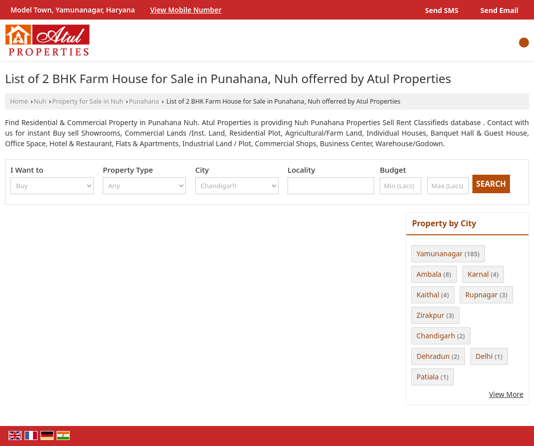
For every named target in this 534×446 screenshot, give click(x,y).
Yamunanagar (440, 253)
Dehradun (433, 356)
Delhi (484, 356)
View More (506, 394)
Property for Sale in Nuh (87, 101)
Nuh (40, 101)
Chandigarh (436, 335)
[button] (186, 10)
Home (19, 101)
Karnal (478, 274)
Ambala (429, 274)
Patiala (428, 376)
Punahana (144, 101)
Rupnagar (481, 294)
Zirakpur (431, 315)
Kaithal (428, 294)
